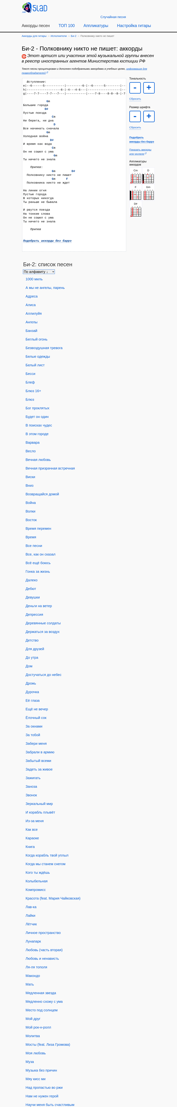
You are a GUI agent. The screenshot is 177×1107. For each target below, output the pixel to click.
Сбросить (135, 98)
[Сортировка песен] (39, 271)
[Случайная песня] (113, 17)
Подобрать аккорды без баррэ (47, 241)
